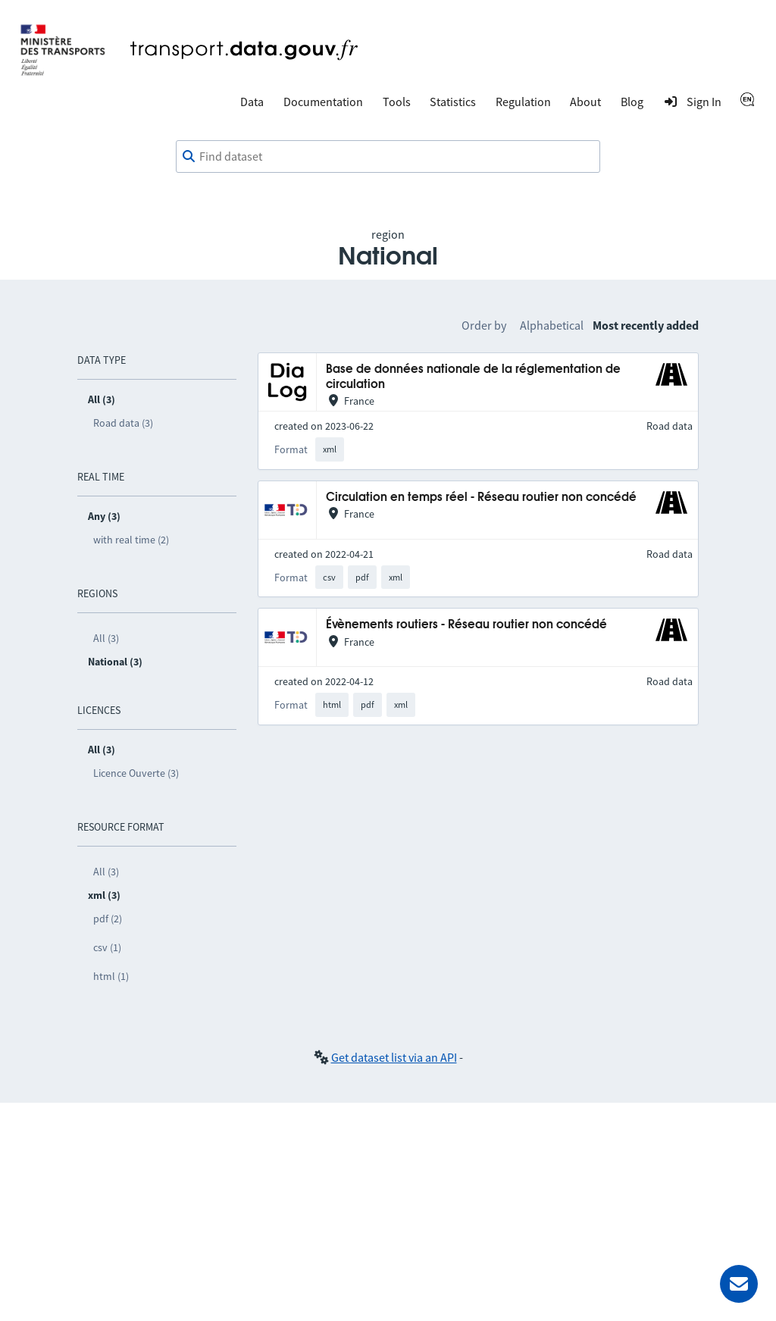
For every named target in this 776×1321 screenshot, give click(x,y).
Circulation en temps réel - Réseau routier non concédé (481, 497)
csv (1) (107, 947)
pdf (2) (107, 918)
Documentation (323, 101)
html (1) (111, 976)
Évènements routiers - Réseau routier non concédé (466, 625)
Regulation (523, 101)
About (585, 101)
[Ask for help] (739, 1284)
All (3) (106, 638)
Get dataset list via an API (394, 1057)
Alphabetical (552, 325)
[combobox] (388, 157)
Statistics (453, 101)
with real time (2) (131, 539)
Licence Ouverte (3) (136, 773)
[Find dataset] (388, 157)
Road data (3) (123, 423)
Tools (397, 101)
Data (252, 101)
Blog (632, 101)
